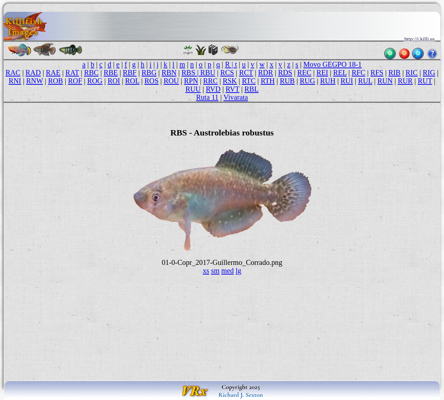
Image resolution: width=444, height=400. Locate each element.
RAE (53, 72)
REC (304, 72)
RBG (149, 72)
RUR (405, 81)
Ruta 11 (207, 97)
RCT (246, 72)
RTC (249, 81)
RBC (91, 72)
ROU (171, 81)
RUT (425, 81)
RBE (111, 72)
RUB (287, 81)
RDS (285, 72)
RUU (193, 89)
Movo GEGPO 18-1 (332, 64)
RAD (33, 72)
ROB (55, 81)
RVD (213, 89)
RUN (385, 81)
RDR (265, 72)
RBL (251, 89)
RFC (358, 72)
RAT (72, 72)
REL (340, 72)
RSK (230, 81)
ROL (132, 81)
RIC (412, 72)
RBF (130, 72)
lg (238, 271)
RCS (227, 72)
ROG (95, 81)
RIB (395, 72)
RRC (210, 81)
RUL (365, 81)
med (227, 271)
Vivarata (235, 97)
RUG (307, 81)
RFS (376, 72)
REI (322, 72)
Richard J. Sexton (240, 395)
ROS (151, 81)
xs (206, 271)
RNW (34, 81)
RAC (12, 72)
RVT (233, 89)
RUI (347, 81)
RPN (191, 81)
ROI (114, 81)
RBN (169, 72)
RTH (268, 81)
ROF (75, 81)
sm (215, 271)
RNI (15, 81)
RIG (429, 72)
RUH (328, 81)
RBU (207, 72)
